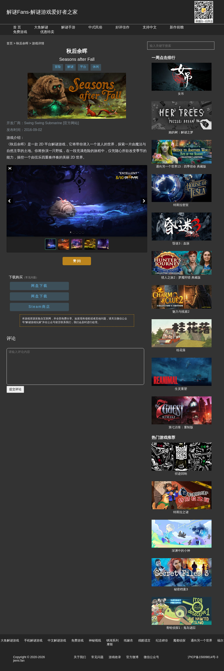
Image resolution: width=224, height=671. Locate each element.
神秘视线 (95, 640)
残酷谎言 (144, 640)
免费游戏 (20, 32)
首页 (10, 43)
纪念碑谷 (162, 640)
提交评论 (15, 389)
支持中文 (150, 27)
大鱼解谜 (41, 27)
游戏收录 (115, 657)
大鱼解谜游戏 (10, 640)
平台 (83, 66)
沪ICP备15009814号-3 (203, 657)
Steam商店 (39, 306)
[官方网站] (71, 123)
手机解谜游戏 (33, 640)
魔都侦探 (179, 640)
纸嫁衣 (128, 640)
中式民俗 (95, 27)
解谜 (70, 66)
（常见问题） (30, 277)
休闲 (96, 66)
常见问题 (97, 657)
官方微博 (132, 657)
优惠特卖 (47, 32)
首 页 (17, 27)
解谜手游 (68, 27)
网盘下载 (39, 286)
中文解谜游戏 (57, 640)
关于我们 (80, 657)
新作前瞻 (177, 27)
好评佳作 (123, 27)
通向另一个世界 (201, 640)
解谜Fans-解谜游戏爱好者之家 (42, 12)
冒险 (58, 66)
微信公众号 (151, 657)
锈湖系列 (112, 640)
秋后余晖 (22, 43)
